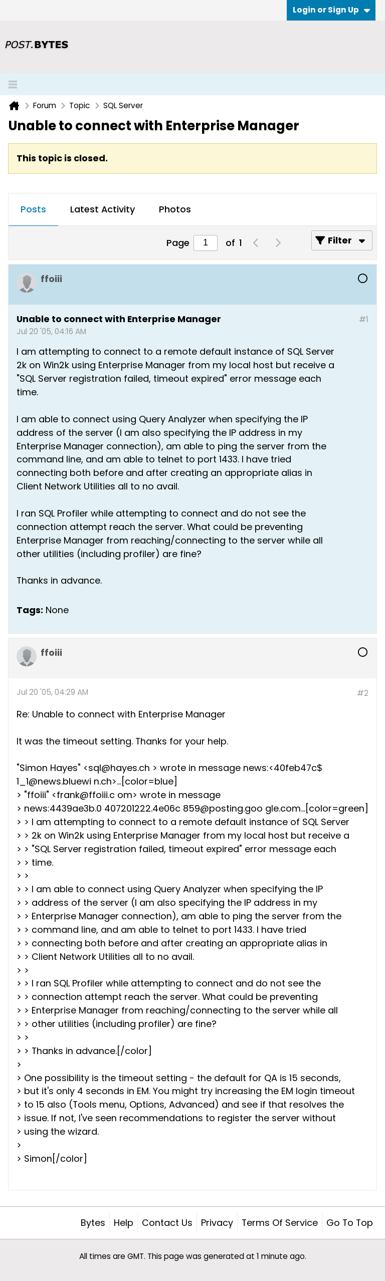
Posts (33, 209)
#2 (362, 693)
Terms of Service (280, 1222)
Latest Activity (102, 209)
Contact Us (167, 1222)
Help (123, 1222)
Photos (175, 209)
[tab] (33, 209)
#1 (363, 319)
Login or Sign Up (331, 10)
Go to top (349, 1222)
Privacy (217, 1222)
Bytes (93, 1222)
